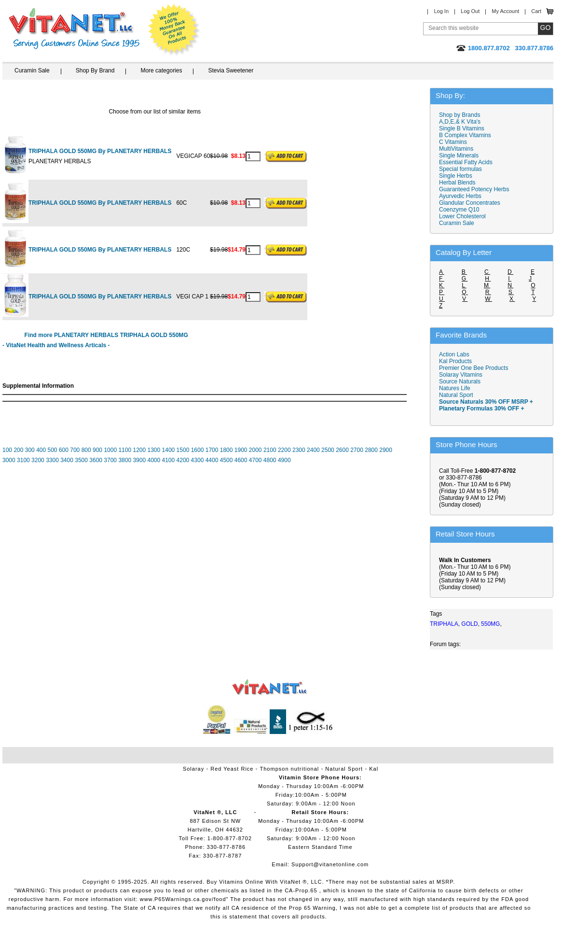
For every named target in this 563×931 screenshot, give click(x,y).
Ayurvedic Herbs (460, 196)
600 (64, 450)
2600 (342, 450)
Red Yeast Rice (231, 769)
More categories (161, 70)
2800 (371, 450)
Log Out (470, 11)
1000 (110, 450)
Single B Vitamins (461, 128)
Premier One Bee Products (473, 368)
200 (18, 450)
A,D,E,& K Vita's (460, 121)
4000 (153, 460)
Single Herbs (455, 175)
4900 (284, 460)
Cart (536, 11)
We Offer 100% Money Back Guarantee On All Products (174, 29)
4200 (183, 460)
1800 (226, 450)
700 (75, 450)
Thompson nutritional (289, 769)
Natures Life (454, 388)
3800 (124, 460)
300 (30, 450)
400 (41, 450)
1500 (183, 450)
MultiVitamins (456, 148)
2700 (356, 450)
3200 (37, 460)
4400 (212, 460)
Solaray (193, 769)
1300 (154, 450)
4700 (255, 460)
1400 (168, 450)
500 (52, 450)
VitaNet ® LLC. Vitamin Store (270, 687)
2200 (284, 450)
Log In (441, 11)
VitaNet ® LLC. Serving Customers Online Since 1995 (74, 28)
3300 (52, 460)
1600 (197, 450)
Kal (373, 769)
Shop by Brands (462, 115)
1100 (124, 450)
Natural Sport (456, 395)
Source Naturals (460, 381)
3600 (95, 460)
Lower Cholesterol (462, 216)
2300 (298, 450)
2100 (269, 450)
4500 (226, 460)
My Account (505, 11)
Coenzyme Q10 (459, 209)
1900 (240, 450)
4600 (240, 460)
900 (97, 450)
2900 (385, 450)
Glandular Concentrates (469, 202)
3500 (81, 460)
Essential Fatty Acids (466, 162)
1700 (212, 450)
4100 (168, 460)
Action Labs (454, 354)
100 (7, 450)
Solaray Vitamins (460, 374)
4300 (197, 460)
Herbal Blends (457, 182)
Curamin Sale (32, 70)
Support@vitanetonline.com (330, 864)
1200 (139, 450)
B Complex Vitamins (465, 135)
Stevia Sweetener (230, 70)
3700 (110, 460)
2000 (255, 450)
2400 (313, 450)
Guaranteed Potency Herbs (474, 189)
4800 (269, 460)
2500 (327, 450)
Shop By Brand (95, 70)
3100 (23, 460)
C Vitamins (453, 142)
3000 (8, 460)
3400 (66, 460)
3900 (139, 460)
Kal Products (455, 361)
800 (86, 450)
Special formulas (460, 169)
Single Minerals (459, 155)
